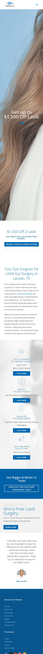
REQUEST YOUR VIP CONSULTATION (21, 244)
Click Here (21, 373)
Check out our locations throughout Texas (21, 488)
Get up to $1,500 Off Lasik (21, 120)
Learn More (10, 527)
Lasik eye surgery (24, 293)
